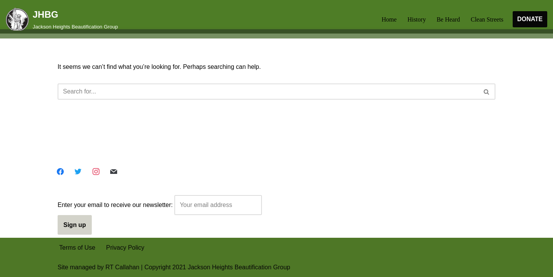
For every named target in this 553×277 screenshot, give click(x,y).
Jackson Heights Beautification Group (239, 267)
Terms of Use (77, 247)
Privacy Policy (125, 247)
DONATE (530, 19)
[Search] (268, 91)
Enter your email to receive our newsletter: (160, 205)
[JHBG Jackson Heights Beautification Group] (62, 19)
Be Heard (448, 19)
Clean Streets (487, 19)
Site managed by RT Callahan (98, 267)
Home (389, 19)
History (416, 19)
